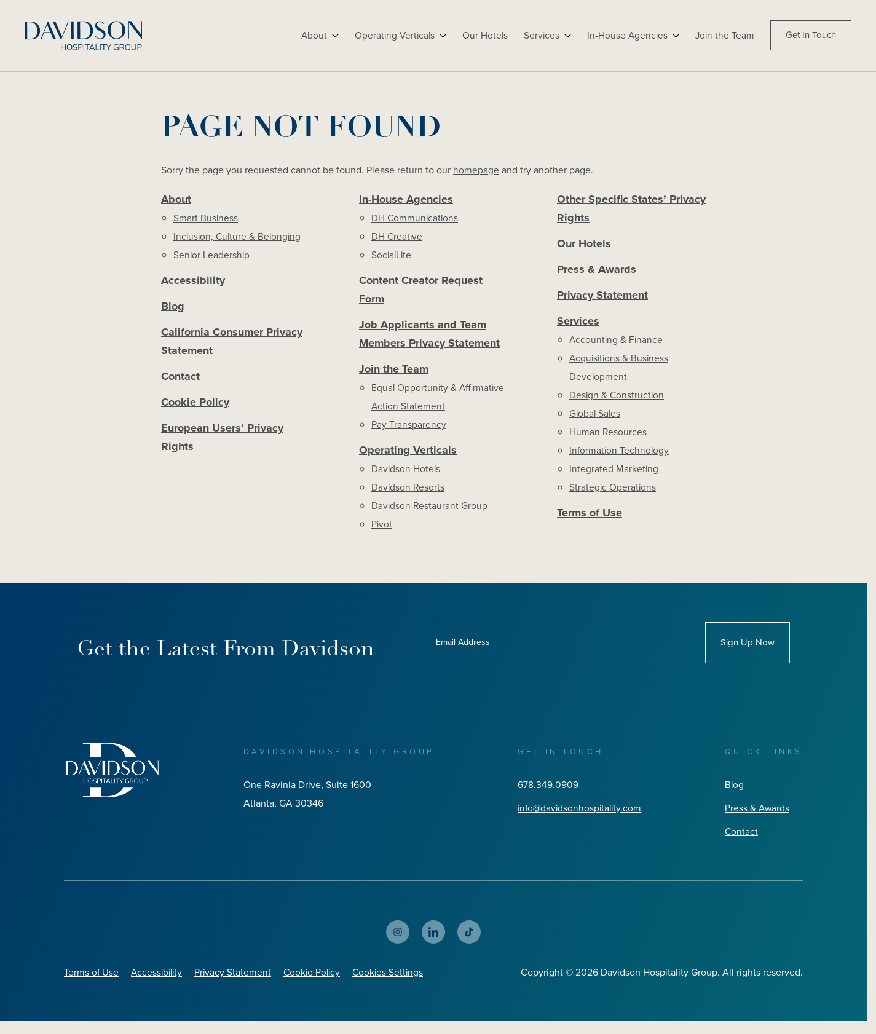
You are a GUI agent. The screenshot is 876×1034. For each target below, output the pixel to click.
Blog (172, 308)
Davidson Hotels (406, 473)
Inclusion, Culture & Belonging (238, 237)
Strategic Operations (613, 491)
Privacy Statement (602, 298)
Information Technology (620, 454)
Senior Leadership (212, 255)
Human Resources (608, 435)
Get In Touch (811, 35)
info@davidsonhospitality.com (579, 812)
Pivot (382, 528)
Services (539, 35)
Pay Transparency (408, 428)
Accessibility (193, 282)
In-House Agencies (625, 35)
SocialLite (392, 255)
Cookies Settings (395, 976)
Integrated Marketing (614, 472)
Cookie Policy (195, 406)
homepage (476, 170)
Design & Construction (617, 399)
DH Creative (397, 237)
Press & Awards (596, 272)
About (307, 35)
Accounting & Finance (617, 343)
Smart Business (206, 218)
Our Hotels (482, 35)
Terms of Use (589, 517)
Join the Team (724, 35)
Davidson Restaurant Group (430, 510)
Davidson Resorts (408, 491)
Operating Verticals (390, 35)
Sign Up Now (747, 646)
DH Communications (415, 218)
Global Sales (595, 417)
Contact (180, 380)
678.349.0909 (545, 789)
